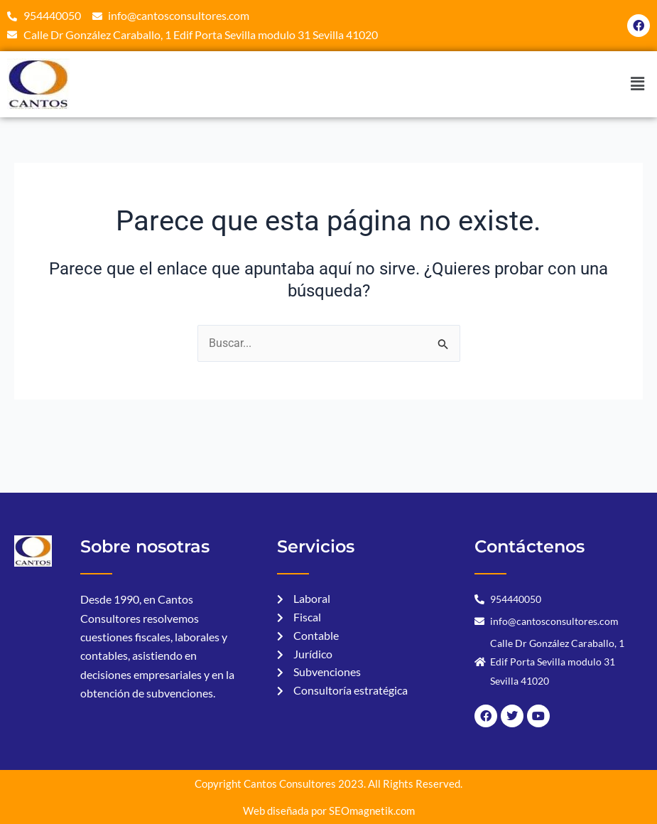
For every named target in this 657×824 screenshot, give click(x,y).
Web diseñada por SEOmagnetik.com (329, 810)
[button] (638, 84)
